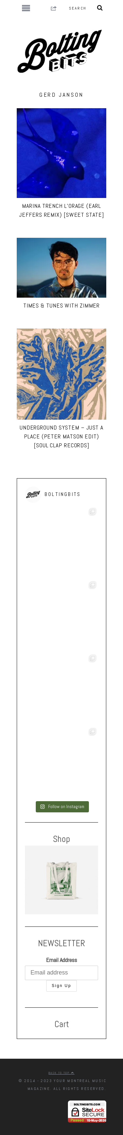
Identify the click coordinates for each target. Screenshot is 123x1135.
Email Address (61, 960)
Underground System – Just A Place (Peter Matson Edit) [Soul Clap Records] (61, 436)
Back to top (61, 1072)
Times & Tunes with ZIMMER (61, 305)
